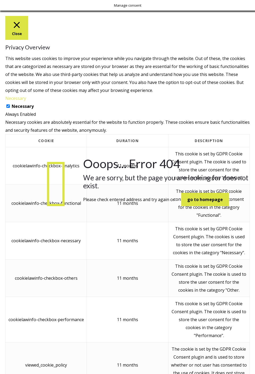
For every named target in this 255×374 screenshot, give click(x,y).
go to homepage (205, 199)
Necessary (23, 106)
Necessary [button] (15, 98)
